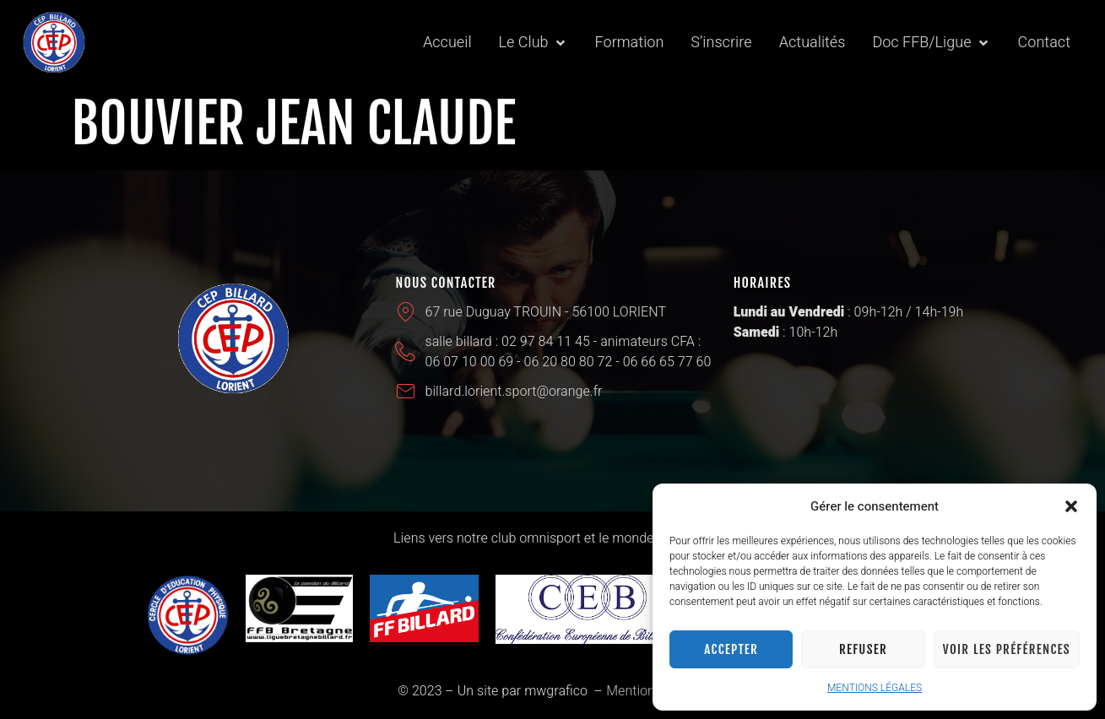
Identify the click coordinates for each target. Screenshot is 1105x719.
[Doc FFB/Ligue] (931, 43)
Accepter (731, 649)
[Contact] (1044, 43)
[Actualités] (812, 43)
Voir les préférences (1006, 649)
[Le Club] (533, 43)
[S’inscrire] (721, 43)
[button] (1071, 506)
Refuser (863, 649)
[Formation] (630, 43)
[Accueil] (447, 43)
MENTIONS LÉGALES (874, 687)
